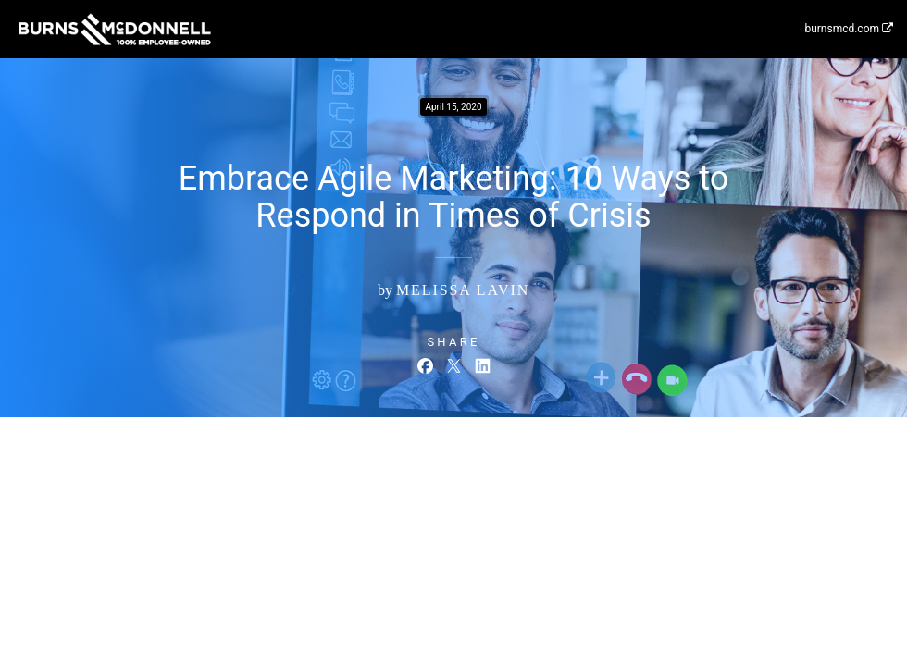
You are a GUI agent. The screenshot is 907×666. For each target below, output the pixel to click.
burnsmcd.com (848, 28)
